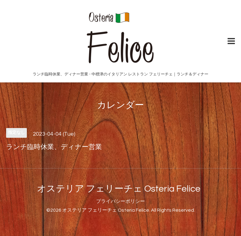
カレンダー (120, 105)
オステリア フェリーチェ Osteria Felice (118, 188)
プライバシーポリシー (120, 201)
